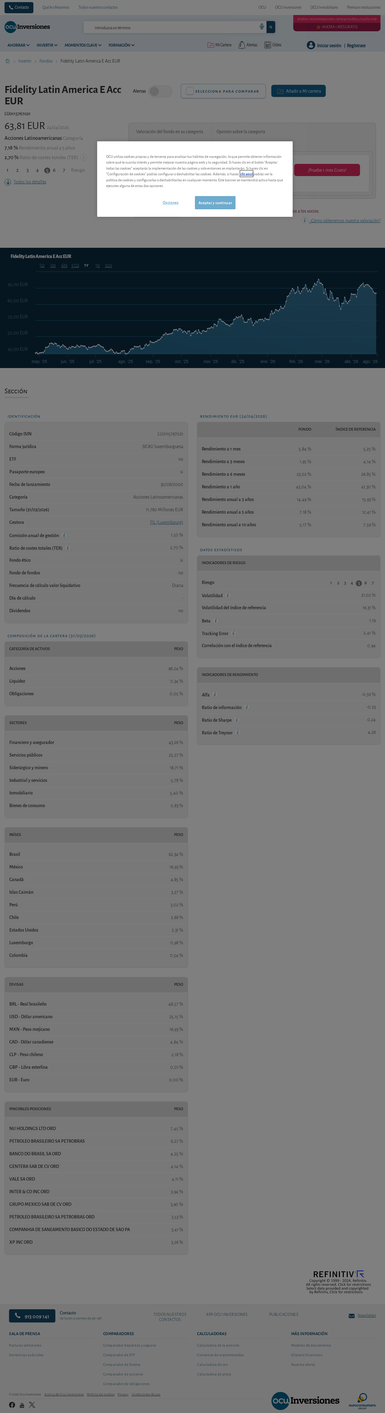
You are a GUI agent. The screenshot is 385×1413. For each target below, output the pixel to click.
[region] (195, 179)
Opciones (170, 202)
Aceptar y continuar (215, 202)
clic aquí (246, 174)
